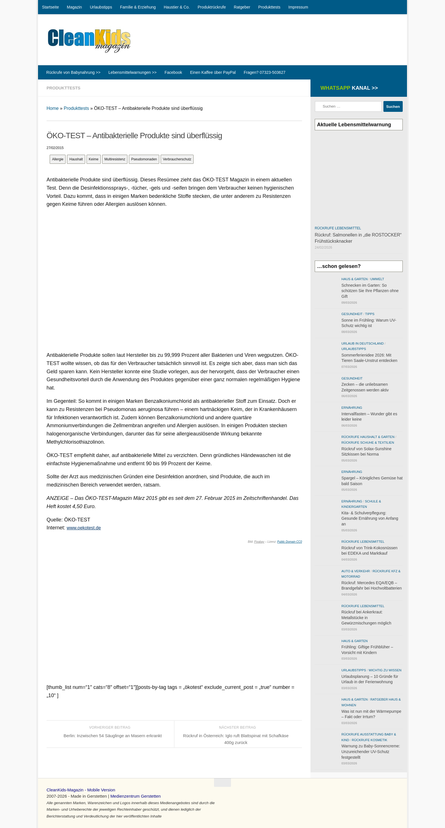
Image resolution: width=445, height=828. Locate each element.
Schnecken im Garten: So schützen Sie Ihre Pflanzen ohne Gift (370, 291)
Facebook (173, 72)
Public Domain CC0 (289, 541)
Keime (93, 159)
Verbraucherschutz (177, 159)
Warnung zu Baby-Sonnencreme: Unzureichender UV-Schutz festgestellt (370, 751)
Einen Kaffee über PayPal (213, 72)
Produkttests (269, 7)
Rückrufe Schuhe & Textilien (367, 442)
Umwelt (377, 279)
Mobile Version (101, 789)
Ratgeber (242, 7)
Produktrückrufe (212, 7)
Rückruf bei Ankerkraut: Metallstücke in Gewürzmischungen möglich (366, 617)
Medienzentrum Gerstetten (135, 796)
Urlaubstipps (101, 7)
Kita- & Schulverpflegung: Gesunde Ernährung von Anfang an (369, 518)
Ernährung (351, 407)
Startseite (50, 7)
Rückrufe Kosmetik (369, 740)
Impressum (298, 7)
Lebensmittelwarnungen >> (132, 72)
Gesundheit (351, 314)
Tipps (370, 314)
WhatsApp (348, 88)
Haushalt (76, 159)
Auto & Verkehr (355, 571)
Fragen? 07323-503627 (265, 72)
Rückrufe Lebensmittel (338, 228)
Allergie (57, 159)
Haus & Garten (354, 279)
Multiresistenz (114, 159)
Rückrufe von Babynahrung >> (73, 72)
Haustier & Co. (177, 7)
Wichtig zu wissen (385, 670)
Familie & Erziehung (138, 7)
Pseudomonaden (144, 159)
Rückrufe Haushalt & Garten (367, 437)
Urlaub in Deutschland (362, 343)
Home (53, 108)
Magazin (74, 7)
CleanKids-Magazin (65, 789)
